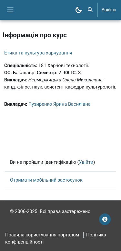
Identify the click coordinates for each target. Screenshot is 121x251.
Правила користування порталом (42, 235)
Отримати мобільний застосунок (46, 180)
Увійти (108, 10)
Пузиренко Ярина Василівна (59, 104)
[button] (90, 10)
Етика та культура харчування (38, 53)
